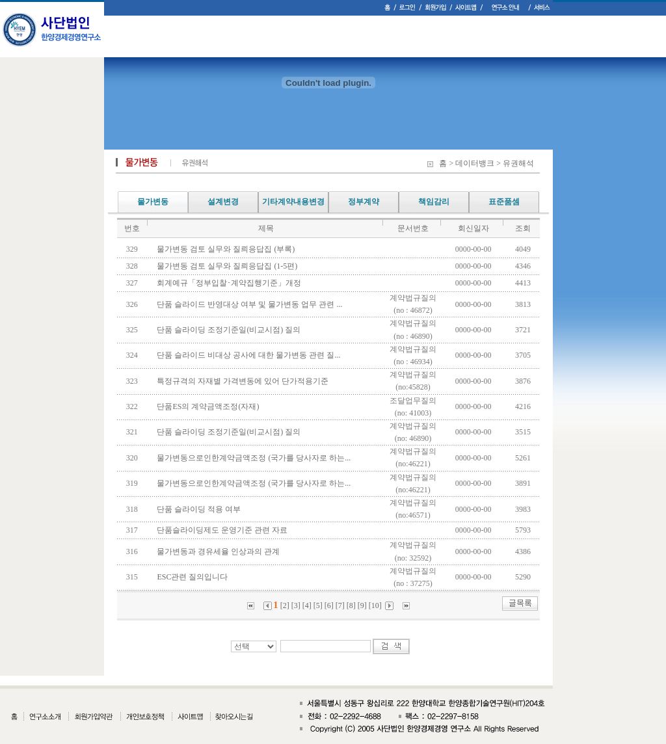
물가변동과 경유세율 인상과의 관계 (220, 551)
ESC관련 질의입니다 (194, 576)
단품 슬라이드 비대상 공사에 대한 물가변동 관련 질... (250, 355)
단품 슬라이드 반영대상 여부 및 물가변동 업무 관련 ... (251, 304)
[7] (340, 605)
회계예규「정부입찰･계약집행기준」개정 (231, 282)
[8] (351, 605)
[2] (284, 605)
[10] (375, 605)
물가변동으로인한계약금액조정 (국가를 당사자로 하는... (255, 457)
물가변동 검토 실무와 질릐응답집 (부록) (227, 249)
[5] (318, 605)
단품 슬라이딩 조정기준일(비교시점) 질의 (230, 329)
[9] (362, 605)
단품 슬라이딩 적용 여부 (200, 509)
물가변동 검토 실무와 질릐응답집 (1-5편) (229, 266)
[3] (295, 605)
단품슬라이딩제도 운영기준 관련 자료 (224, 530)
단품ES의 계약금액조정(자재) (210, 406)
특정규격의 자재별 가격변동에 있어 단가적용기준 (244, 381)
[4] (307, 605)
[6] (329, 605)
